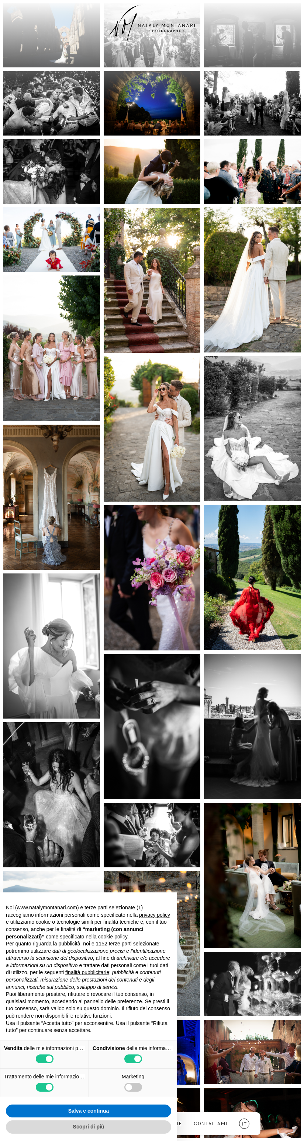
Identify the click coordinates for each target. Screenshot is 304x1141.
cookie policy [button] (112, 937)
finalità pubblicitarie (87, 972)
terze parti (120, 944)
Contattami (210, 1123)
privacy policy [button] (154, 915)
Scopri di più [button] (88, 1127)
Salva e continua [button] (88, 1111)
